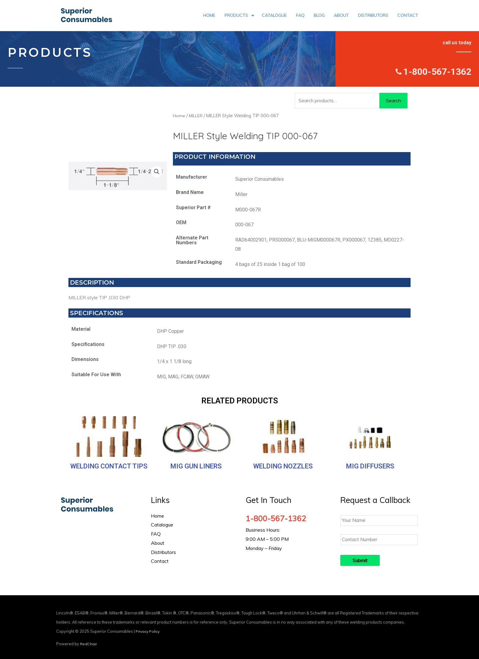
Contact (160, 561)
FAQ (156, 534)
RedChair (88, 641)
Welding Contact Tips (109, 466)
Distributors (163, 552)
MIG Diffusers (370, 466)
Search (393, 100)
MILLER (196, 115)
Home (179, 115)
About (157, 543)
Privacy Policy (149, 629)
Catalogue (162, 525)
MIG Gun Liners (196, 466)
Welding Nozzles (283, 466)
